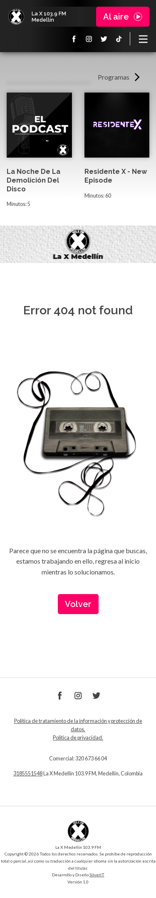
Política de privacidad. (78, 738)
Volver (78, 604)
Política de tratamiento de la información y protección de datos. (78, 725)
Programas (113, 77)
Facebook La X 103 (74, 39)
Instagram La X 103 (89, 39)
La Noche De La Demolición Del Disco (33, 180)
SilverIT (96, 874)
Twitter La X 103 (104, 39)
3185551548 (27, 773)
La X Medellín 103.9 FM (16, 17)
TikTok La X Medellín (119, 39)
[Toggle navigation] (143, 38)
